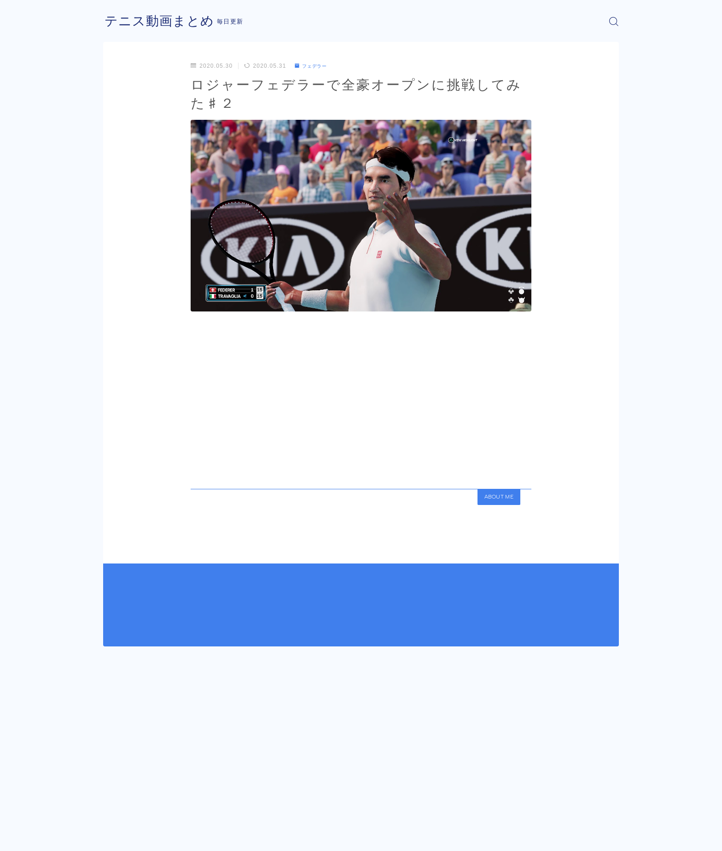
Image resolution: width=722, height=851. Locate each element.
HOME (113, 809)
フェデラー (314, 66)
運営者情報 (118, 837)
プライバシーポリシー (181, 837)
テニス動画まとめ (163, 21)
